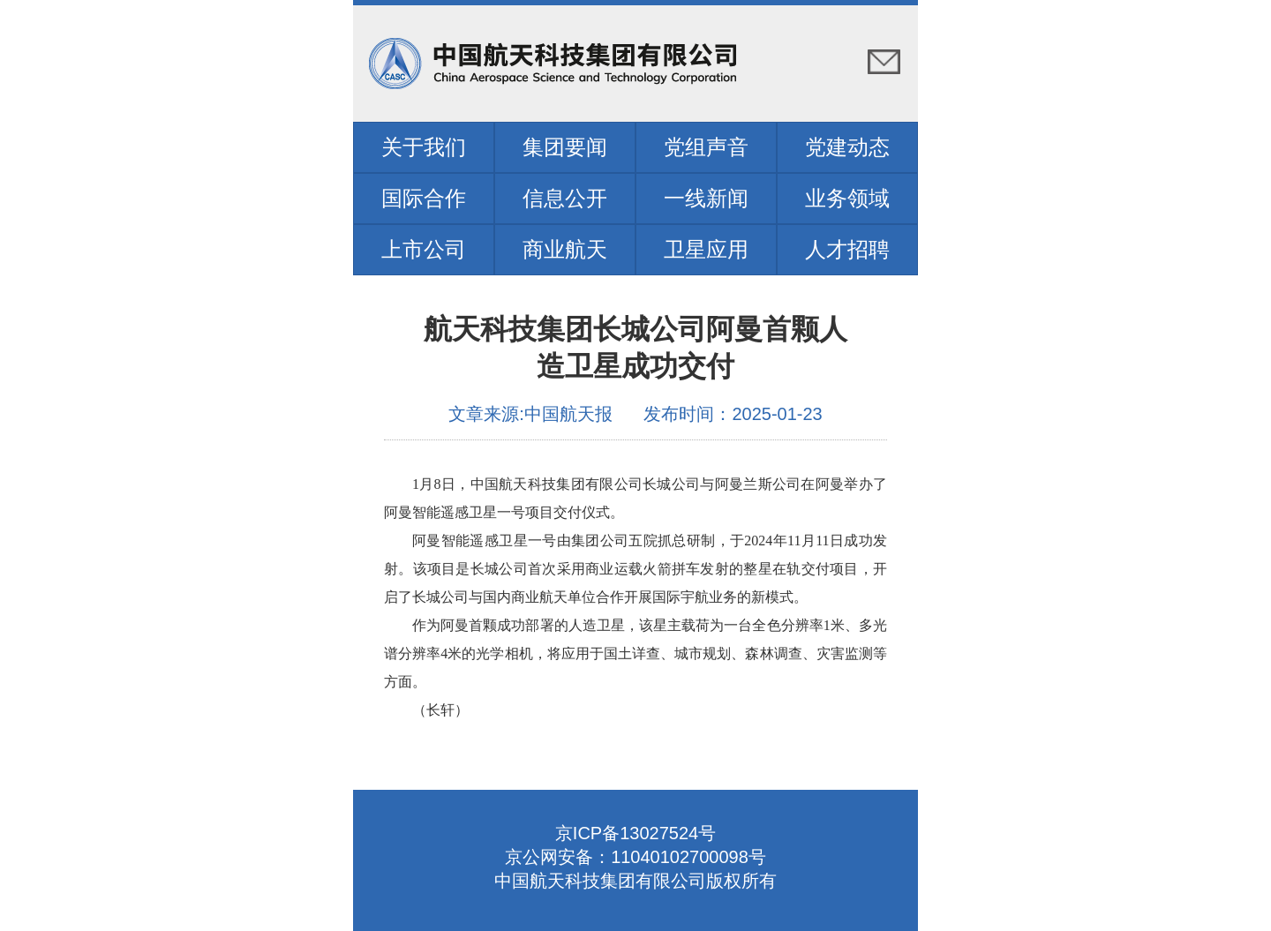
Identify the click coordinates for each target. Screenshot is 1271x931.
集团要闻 (565, 147)
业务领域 (847, 198)
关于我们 (423, 147)
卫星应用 (706, 249)
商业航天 (565, 249)
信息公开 (565, 198)
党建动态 (847, 147)
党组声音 (706, 147)
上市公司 (423, 249)
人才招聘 (847, 249)
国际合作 (423, 198)
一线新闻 (706, 198)
